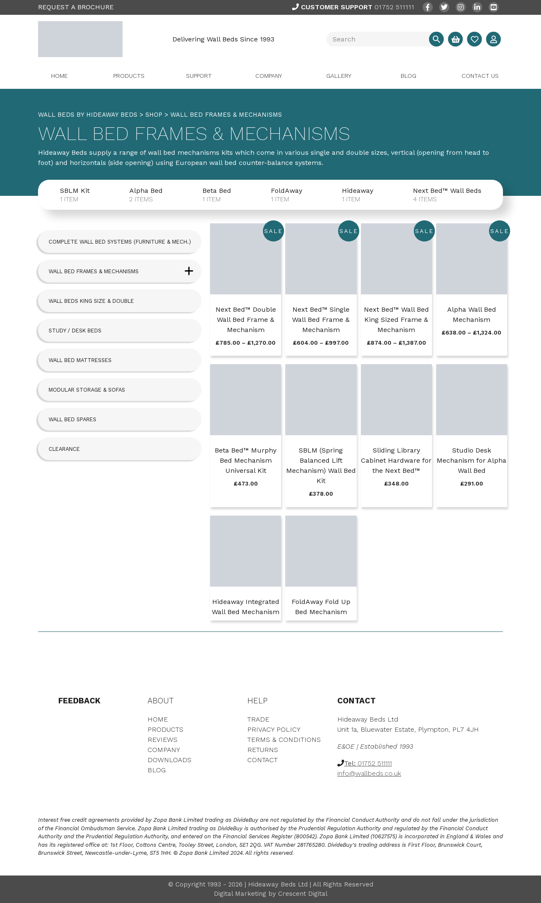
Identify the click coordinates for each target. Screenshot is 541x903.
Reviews (163, 740)
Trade (258, 719)
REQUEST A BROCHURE (76, 7)
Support (199, 75)
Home (59, 75)
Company (268, 75)
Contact (262, 760)
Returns (262, 750)
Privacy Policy (274, 729)
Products (129, 75)
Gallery (338, 75)
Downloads (169, 760)
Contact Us (480, 75)
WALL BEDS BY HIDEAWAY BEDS (87, 114)
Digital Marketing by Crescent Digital (271, 894)
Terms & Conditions (284, 740)
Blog (408, 75)
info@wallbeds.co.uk (369, 773)
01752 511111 (353, 7)
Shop (153, 114)
